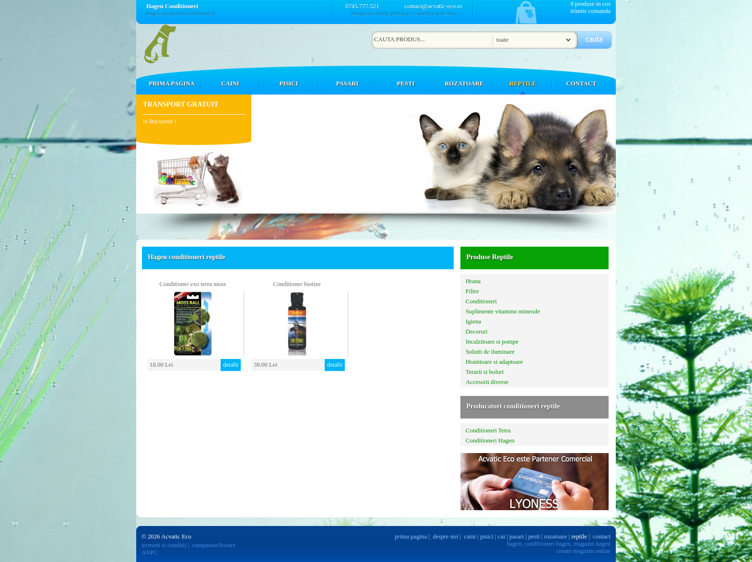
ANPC (149, 552)
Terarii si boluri (485, 372)
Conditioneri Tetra (488, 430)
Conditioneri (481, 301)
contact (602, 536)
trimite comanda (590, 11)
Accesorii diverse (487, 382)
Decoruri (476, 331)
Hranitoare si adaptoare (494, 362)
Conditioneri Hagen (490, 440)
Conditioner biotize (296, 284)
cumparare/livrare (213, 545)
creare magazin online (583, 551)
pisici (487, 536)
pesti (534, 536)
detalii (230, 364)
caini (470, 536)
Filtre (472, 291)
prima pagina (411, 536)
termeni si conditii (163, 545)
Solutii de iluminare (490, 351)
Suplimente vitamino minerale (503, 311)
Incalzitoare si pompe (492, 341)
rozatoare (555, 536)
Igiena (473, 321)
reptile (579, 536)
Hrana (473, 281)
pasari (516, 536)
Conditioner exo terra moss (193, 284)
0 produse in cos (590, 3)
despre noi (445, 536)
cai (501, 536)
